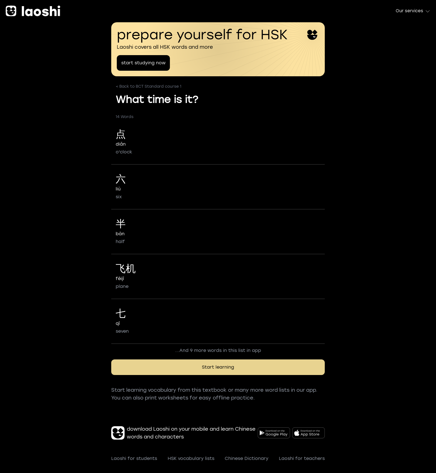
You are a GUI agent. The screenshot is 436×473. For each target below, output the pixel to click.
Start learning (218, 367)
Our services (413, 11)
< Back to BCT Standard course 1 (148, 86)
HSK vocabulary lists (191, 458)
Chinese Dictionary (246, 458)
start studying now (143, 62)
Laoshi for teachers (302, 458)
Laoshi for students (134, 458)
